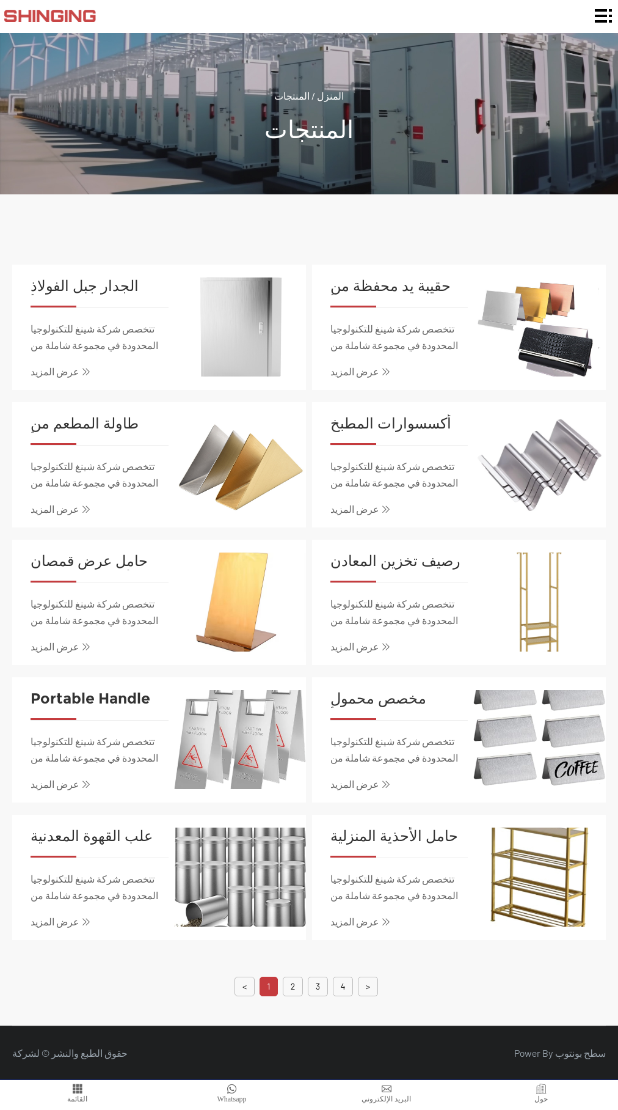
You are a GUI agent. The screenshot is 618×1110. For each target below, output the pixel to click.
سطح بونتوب (580, 1053)
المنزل (330, 95)
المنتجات (292, 95)
